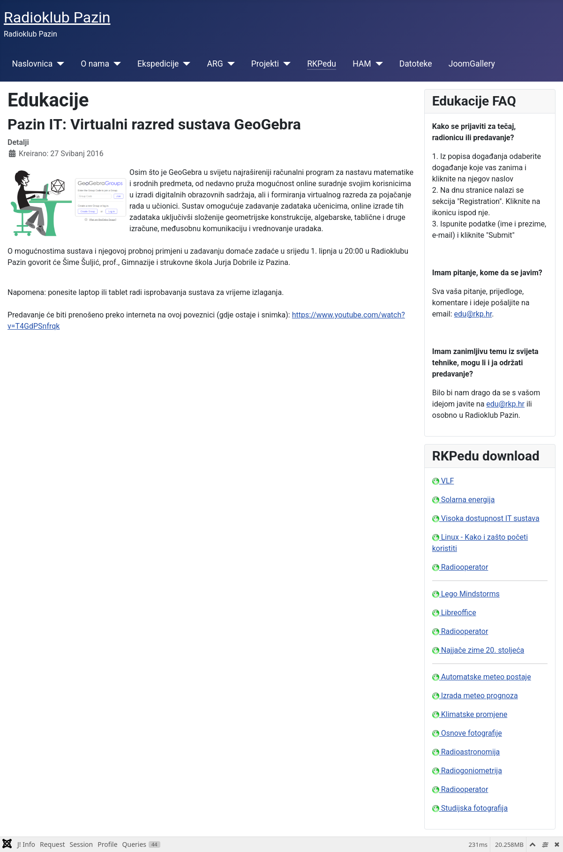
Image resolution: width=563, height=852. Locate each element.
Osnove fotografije (467, 733)
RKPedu (321, 63)
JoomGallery (472, 63)
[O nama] (115, 64)
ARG (215, 63)
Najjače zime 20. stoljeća (478, 650)
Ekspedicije (158, 63)
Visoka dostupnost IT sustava (486, 518)
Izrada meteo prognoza (475, 695)
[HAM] (377, 64)
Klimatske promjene (469, 714)
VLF (443, 480)
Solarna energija (463, 499)
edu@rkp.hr (473, 313)
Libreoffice (454, 612)
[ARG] (229, 64)
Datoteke (415, 63)
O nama (95, 63)
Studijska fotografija (470, 808)
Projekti (265, 63)
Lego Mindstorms (466, 593)
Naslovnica (32, 63)
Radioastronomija (466, 751)
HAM (362, 63)
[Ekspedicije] (184, 64)
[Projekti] (285, 64)
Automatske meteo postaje (481, 676)
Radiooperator (460, 567)
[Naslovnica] (58, 64)
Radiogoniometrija (467, 770)
